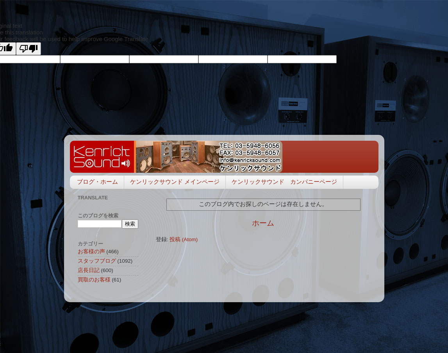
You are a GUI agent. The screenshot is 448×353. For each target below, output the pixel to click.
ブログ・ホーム (97, 181)
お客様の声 (91, 251)
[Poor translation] (28, 48)
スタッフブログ (97, 261)
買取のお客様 (94, 280)
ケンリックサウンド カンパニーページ (284, 181)
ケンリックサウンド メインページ (175, 181)
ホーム (263, 223)
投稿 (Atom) (184, 239)
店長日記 (89, 270)
